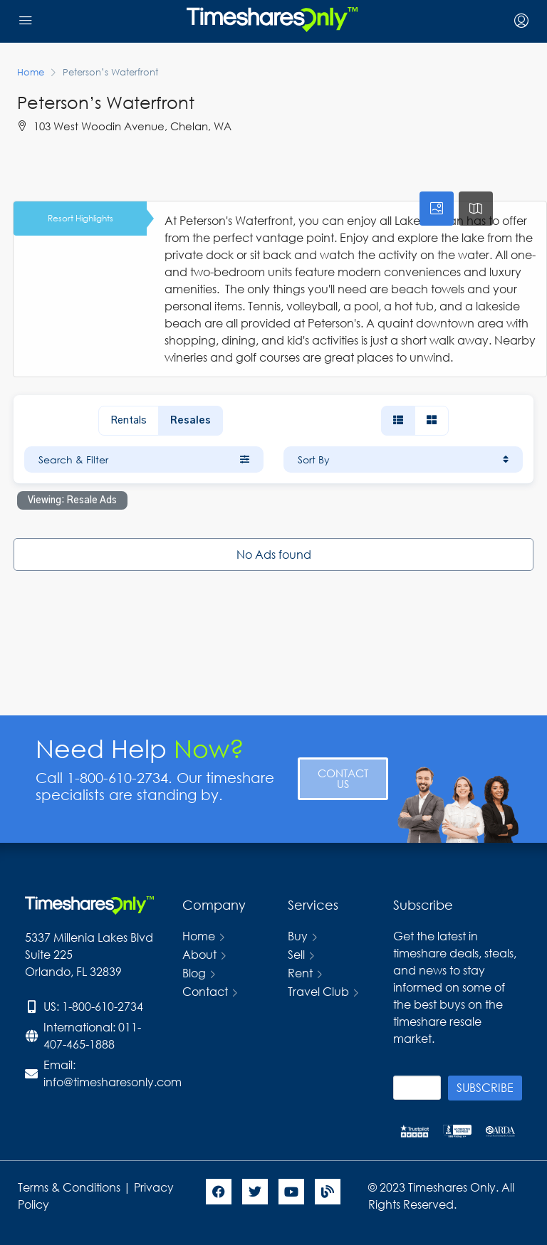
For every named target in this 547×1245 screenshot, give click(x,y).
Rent (300, 972)
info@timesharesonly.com (112, 1081)
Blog (194, 972)
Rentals (128, 421)
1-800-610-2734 (102, 1006)
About (199, 954)
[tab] (437, 208)
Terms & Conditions (69, 1187)
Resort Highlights (80, 218)
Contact (205, 991)
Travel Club (318, 991)
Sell (296, 954)
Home (198, 935)
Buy (298, 935)
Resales (190, 421)
